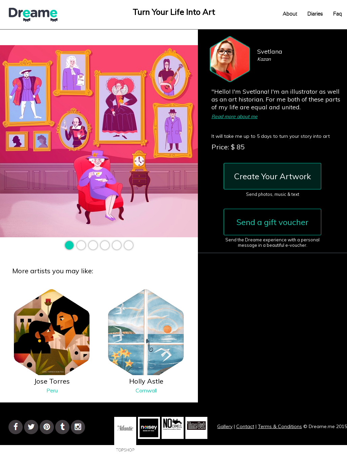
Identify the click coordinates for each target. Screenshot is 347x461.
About (290, 14)
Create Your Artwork (272, 176)
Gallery (224, 426)
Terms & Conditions (280, 426)
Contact (245, 426)
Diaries (315, 14)
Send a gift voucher (272, 222)
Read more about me (234, 116)
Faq (337, 14)
